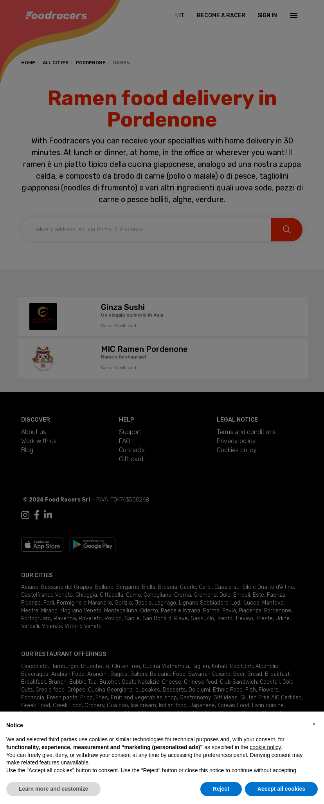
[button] (314, 724)
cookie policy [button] (265, 747)
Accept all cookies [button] (281, 789)
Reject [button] (221, 789)
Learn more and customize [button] (53, 789)
